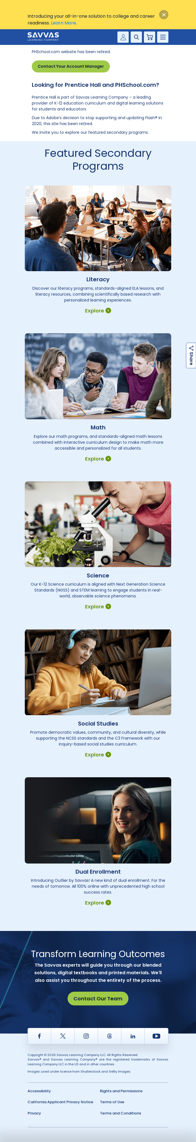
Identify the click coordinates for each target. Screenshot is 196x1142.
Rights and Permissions (121, 1091)
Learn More (63, 23)
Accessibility (39, 1091)
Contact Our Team (98, 998)
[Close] (163, 14)
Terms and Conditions (120, 1113)
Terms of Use (112, 1102)
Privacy (34, 1113)
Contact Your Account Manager (71, 66)
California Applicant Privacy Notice (60, 1102)
